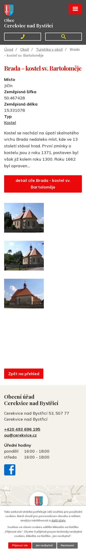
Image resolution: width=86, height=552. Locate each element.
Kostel (10, 122)
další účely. (58, 520)
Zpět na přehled (23, 373)
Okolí (24, 49)
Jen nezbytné (44, 545)
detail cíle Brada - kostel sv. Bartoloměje (43, 184)
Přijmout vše (20, 545)
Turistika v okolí (49, 49)
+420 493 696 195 (22, 429)
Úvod (8, 49)
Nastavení (67, 545)
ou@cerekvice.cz (20, 435)
